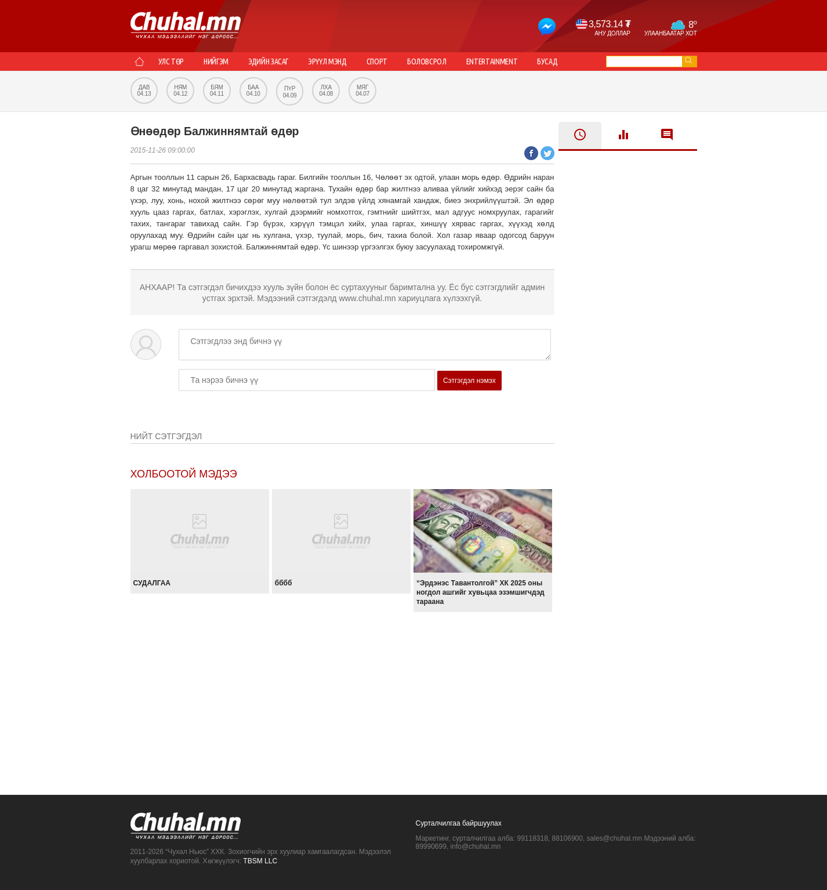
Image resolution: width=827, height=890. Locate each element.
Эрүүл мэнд (327, 61)
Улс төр (171, 61)
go (688, 60)
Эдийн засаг (268, 61)
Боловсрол (427, 61)
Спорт (377, 61)
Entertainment (491, 61)
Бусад (547, 61)
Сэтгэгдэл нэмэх (469, 381)
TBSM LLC (260, 861)
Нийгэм (216, 61)
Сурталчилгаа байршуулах (459, 823)
